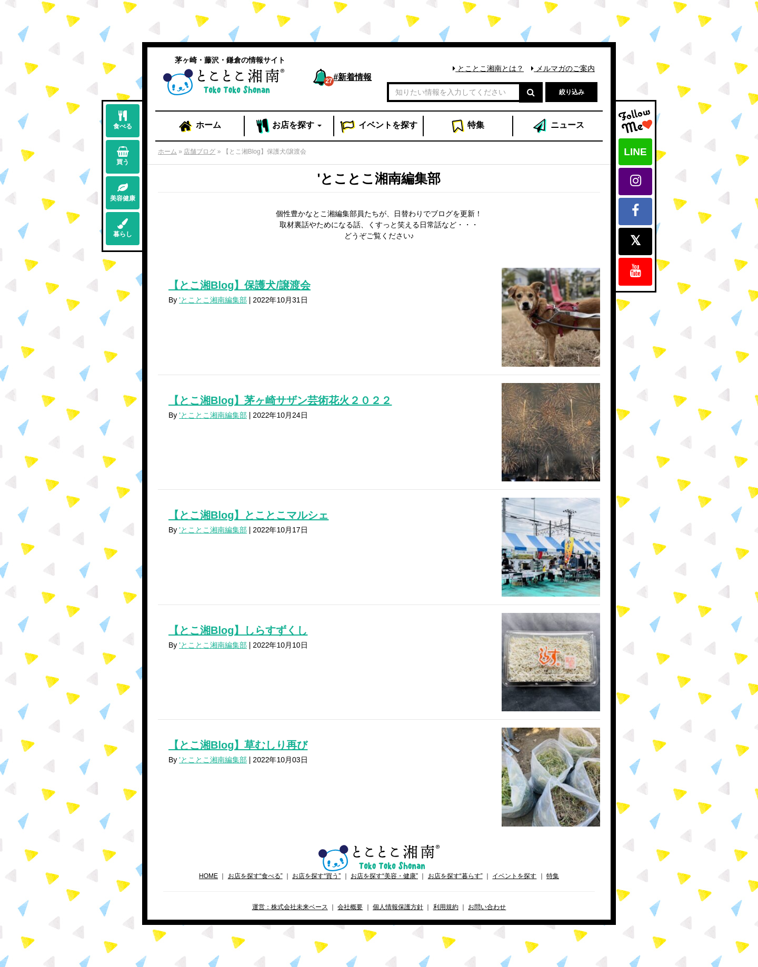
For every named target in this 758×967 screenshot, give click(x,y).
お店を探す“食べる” (255, 876)
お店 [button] (289, 126)
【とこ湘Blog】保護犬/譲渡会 (239, 285)
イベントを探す (514, 876)
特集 (468, 126)
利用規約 (445, 907)
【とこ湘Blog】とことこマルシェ (248, 515)
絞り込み (571, 92)
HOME (208, 876)
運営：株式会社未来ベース (290, 907)
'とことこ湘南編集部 (213, 300)
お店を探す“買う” (316, 876)
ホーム (199, 126)
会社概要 (350, 907)
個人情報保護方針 (398, 907)
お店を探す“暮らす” (455, 876)
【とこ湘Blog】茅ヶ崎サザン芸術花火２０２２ (280, 400)
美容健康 (122, 192)
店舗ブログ (199, 151)
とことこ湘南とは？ (488, 68)
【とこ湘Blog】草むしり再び (237, 745)
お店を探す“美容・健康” (384, 876)
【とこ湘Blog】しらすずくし (237, 630)
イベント (378, 126)
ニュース (558, 126)
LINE (635, 151)
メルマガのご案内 (563, 68)
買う (122, 156)
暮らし (122, 228)
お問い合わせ (487, 907)
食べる (122, 120)
